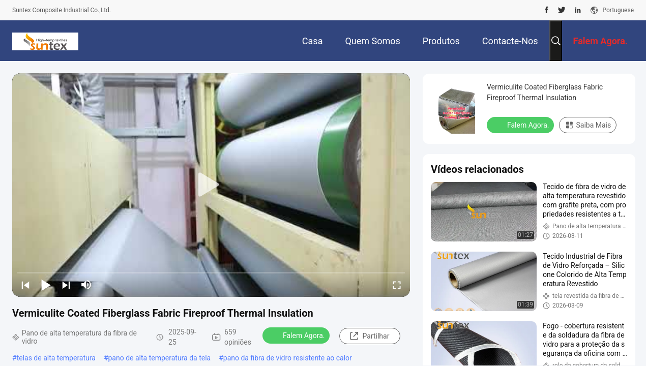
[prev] (25, 284)
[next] (66, 284)
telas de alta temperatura (56, 358)
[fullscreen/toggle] (397, 284)
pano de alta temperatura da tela (159, 358)
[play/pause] (46, 284)
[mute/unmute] (86, 284)
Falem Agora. (297, 335)
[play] (211, 185)
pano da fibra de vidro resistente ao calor (287, 358)
